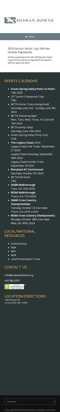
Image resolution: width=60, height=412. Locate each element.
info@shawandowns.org (18, 275)
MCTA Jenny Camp (22, 127)
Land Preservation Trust (25, 259)
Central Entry (19, 243)
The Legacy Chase (23, 142)
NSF (13, 251)
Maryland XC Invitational (27, 169)
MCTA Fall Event (20, 177)
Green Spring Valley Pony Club (29, 135)
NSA (13, 247)
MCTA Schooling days (23, 116)
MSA (13, 255)
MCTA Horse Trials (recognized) (30, 104)
